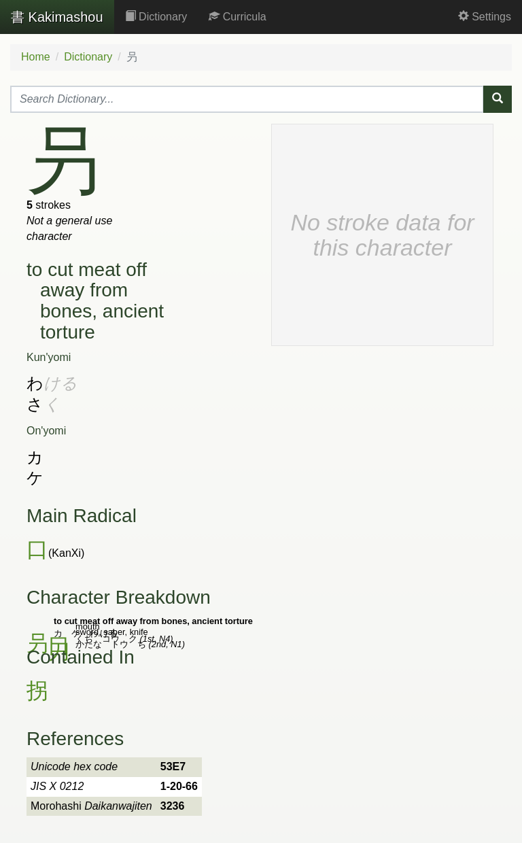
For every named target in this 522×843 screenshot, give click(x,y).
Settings (484, 16)
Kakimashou (57, 17)
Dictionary (156, 16)
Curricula (237, 16)
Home (35, 57)
